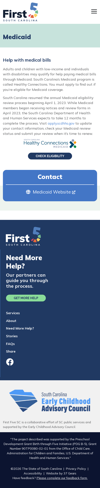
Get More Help (26, 298)
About (11, 320)
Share (11, 351)
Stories (12, 336)
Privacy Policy (76, 469)
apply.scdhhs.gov (61, 123)
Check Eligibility (50, 156)
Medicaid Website (54, 192)
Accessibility (33, 473)
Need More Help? (20, 328)
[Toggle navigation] (94, 12)
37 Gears (69, 473)
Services (13, 313)
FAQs (10, 344)
